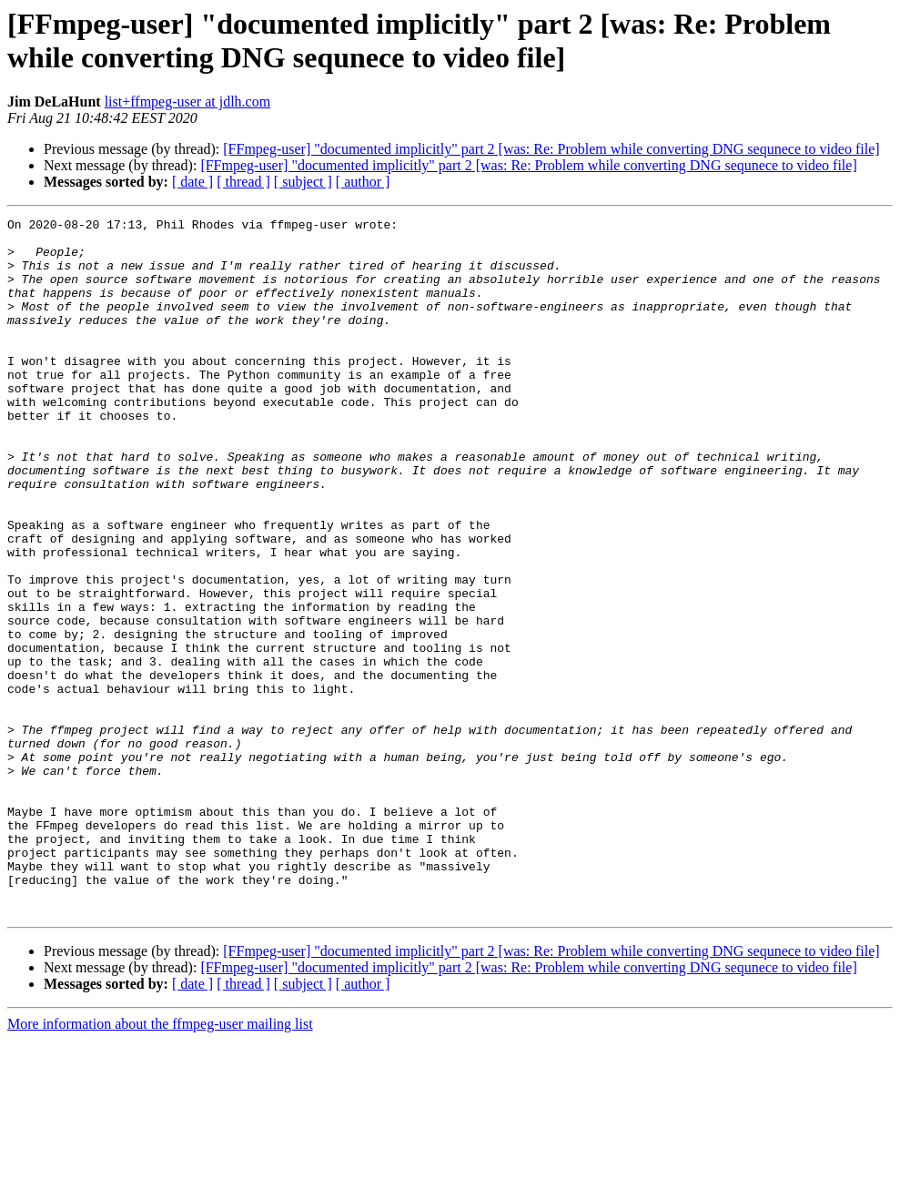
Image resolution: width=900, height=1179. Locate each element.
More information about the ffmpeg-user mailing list (160, 1163)
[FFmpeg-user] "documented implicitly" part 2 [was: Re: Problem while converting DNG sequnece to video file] (551, 149)
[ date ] (192, 181)
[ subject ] (303, 181)
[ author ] (363, 181)
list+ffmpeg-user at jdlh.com (187, 101)
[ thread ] (243, 181)
